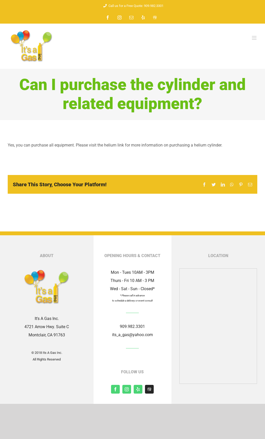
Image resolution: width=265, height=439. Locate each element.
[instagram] (126, 389)
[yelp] (138, 389)
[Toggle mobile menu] (254, 38)
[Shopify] (149, 389)
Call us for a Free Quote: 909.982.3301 (132, 6)
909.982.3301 (132, 326)
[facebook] (115, 389)
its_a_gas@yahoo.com (132, 334)
